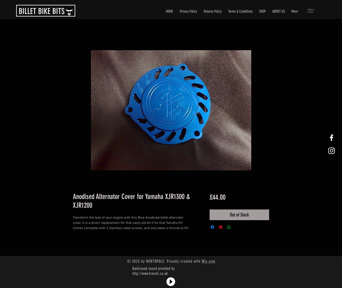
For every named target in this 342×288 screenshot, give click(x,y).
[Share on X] (237, 227)
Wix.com (208, 261)
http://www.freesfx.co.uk (150, 273)
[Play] (170, 281)
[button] (313, 10)
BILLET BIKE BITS (42, 11)
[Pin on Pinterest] (220, 227)
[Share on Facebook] (212, 227)
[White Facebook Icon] (331, 137)
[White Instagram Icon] (331, 150)
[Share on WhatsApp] (229, 227)
